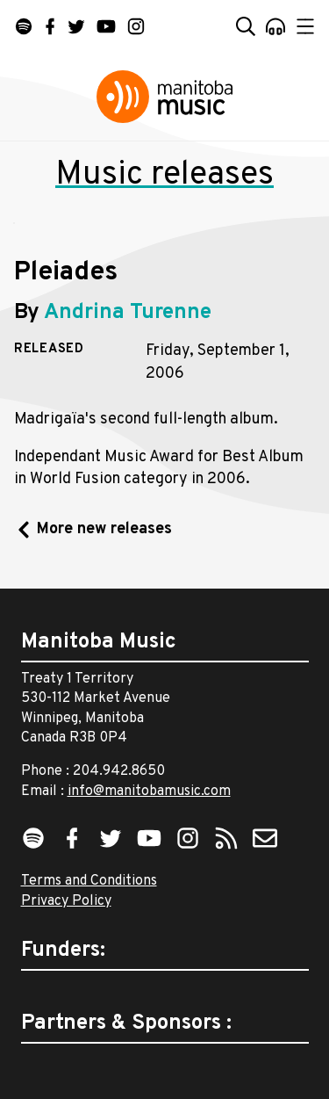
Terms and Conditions (89, 881)
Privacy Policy (66, 901)
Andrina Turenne (127, 313)
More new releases (104, 529)
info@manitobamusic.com (149, 791)
